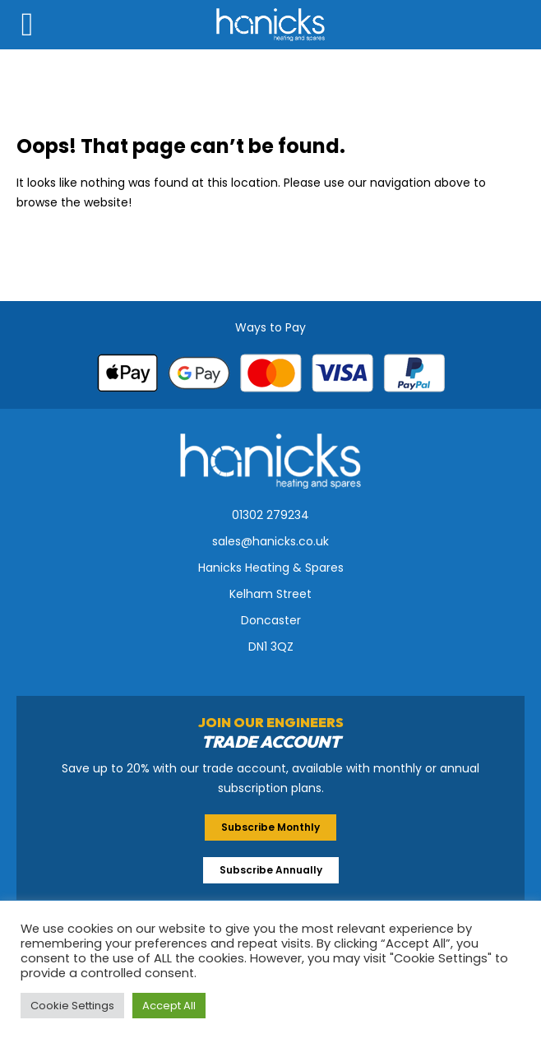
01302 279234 (270, 515)
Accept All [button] (169, 1005)
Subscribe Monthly (270, 827)
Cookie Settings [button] (72, 1005)
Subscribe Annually (271, 870)
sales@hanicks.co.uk (270, 541)
